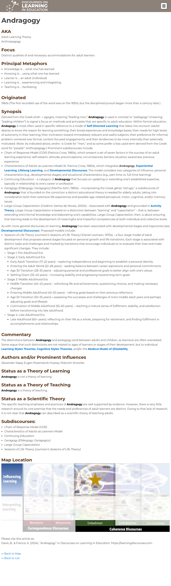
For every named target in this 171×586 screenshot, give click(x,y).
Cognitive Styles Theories (54, 349)
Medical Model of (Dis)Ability (108, 349)
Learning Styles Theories (18, 349)
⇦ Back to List (10, 558)
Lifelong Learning (30, 170)
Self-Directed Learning (102, 126)
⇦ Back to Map (11, 553)
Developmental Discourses (68, 170)
